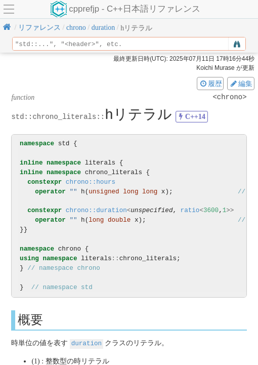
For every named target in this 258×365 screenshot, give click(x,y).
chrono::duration (96, 210)
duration (86, 343)
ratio (190, 210)
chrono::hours (90, 182)
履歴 (210, 83)
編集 (240, 83)
